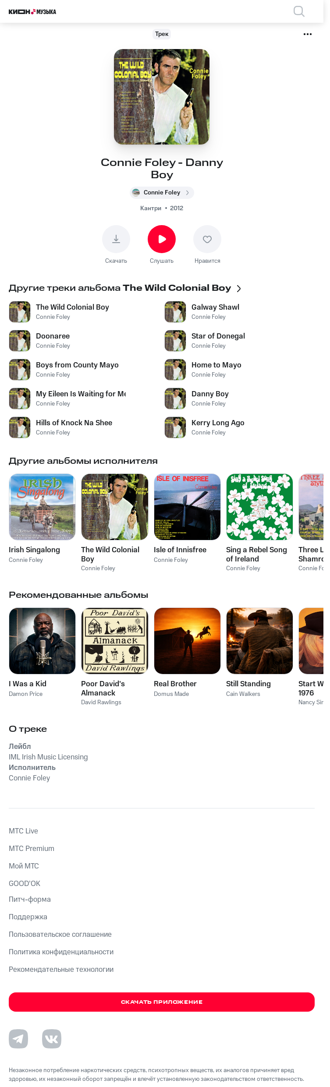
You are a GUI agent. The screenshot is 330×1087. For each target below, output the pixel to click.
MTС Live (23, 831)
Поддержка (28, 917)
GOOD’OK (24, 884)
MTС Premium (31, 848)
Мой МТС (24, 866)
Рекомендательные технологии (61, 969)
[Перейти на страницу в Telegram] (18, 1038)
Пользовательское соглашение (60, 934)
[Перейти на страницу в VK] (51, 1038)
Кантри (150, 208)
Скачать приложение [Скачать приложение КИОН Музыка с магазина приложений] (162, 1002)
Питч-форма (30, 899)
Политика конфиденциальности (61, 952)
